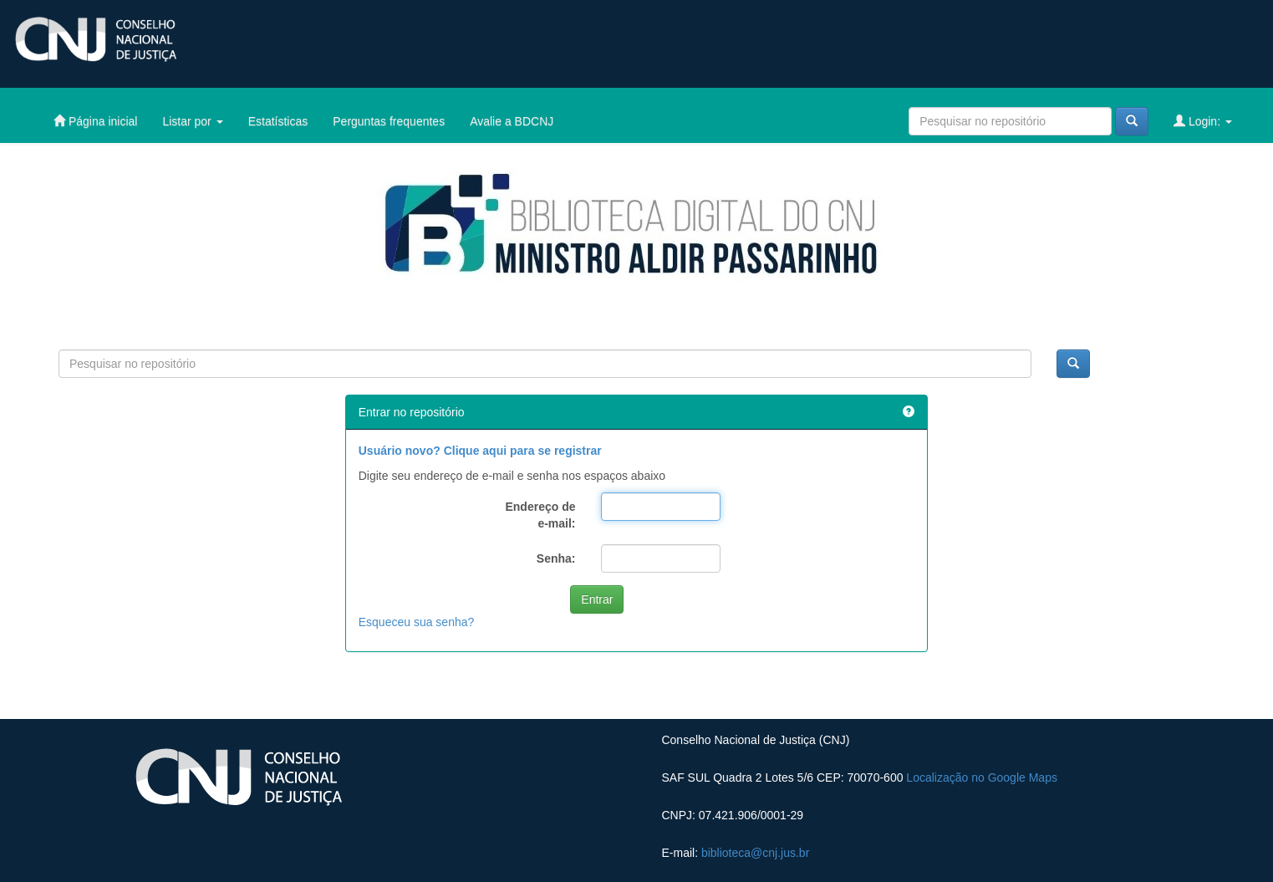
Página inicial (95, 121)
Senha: (556, 558)
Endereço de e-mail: (540, 515)
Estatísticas (278, 121)
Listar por (192, 121)
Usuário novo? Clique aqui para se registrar (480, 450)
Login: (1203, 121)
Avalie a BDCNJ (511, 121)
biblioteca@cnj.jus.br (755, 852)
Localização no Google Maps (981, 777)
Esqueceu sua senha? (417, 622)
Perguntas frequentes (389, 121)
